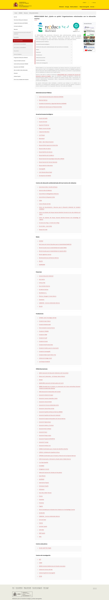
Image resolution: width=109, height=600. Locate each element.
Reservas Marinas (43, 100)
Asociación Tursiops (43, 442)
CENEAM (20, 13)
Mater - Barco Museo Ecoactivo (46, 142)
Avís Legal (45, 588)
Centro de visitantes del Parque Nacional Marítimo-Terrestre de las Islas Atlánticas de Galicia (59, 213)
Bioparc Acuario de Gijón (45, 128)
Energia (67, 7)
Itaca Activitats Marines (44, 286)
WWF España (42, 533)
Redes (37, 49)
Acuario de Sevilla (43, 118)
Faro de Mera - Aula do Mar (45, 226)
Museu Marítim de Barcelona (46, 165)
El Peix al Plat (42, 282)
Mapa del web (27, 588)
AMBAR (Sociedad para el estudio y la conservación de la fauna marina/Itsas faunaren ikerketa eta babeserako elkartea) (59, 387)
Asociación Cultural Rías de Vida (46, 408)
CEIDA (40, 200)
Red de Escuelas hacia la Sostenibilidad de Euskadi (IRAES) (53, 247)
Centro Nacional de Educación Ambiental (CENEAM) (51, 96)
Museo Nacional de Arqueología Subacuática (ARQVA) (51, 158)
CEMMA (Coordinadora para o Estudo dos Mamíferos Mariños (53, 449)
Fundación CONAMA (44, 331)
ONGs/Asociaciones (40, 57)
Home (15, 13)
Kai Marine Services (43, 289)
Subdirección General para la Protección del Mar (50, 107)
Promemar (41, 502)
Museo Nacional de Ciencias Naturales (48, 162)
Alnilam (41, 379)
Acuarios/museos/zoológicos (42, 44)
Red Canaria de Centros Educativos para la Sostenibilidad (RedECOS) (55, 244)
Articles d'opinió (17, 76)
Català (84, 2)
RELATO (41, 261)
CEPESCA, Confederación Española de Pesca (49, 452)
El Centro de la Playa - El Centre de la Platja (49, 222)
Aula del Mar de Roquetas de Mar (47, 197)
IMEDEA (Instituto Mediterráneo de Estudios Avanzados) (52, 566)
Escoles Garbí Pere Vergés (45, 548)
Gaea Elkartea (42, 476)
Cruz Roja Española (43, 462)
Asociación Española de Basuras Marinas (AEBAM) (50, 412)
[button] (78, 6)
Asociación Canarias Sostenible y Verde (48, 398)
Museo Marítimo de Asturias (45, 152)
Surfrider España (43, 526)
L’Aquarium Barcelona (44, 131)
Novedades (16, 37)
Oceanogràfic (42, 168)
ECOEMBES (41, 465)
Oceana (41, 496)
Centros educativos (40, 60)
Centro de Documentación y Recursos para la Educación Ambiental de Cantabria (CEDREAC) (59, 208)
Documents (16, 51)
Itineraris (16, 73)
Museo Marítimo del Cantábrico (46, 155)
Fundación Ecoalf (43, 338)
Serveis (92, 7)
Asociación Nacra (43, 432)
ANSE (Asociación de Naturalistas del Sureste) (50, 391)
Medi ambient (74, 7)
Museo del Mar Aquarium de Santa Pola (48, 145)
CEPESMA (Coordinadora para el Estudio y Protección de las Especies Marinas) (57, 455)
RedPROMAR (42, 264)
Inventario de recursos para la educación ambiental (22, 33)
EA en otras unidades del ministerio (21, 79)
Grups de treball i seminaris (19, 60)
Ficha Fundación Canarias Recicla (47, 328)
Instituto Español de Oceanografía (47, 573)
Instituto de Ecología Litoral (45, 358)
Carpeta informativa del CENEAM (21, 23)
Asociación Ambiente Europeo (46, 395)
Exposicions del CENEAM (19, 67)
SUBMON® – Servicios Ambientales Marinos (49, 303)
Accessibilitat (19, 588)
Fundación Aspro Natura (45, 321)
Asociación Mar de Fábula (45, 428)
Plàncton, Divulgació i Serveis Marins (47, 296)
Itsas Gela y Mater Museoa (45, 492)
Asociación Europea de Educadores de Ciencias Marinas (52, 418)
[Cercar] (93, 2)
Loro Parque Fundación (44, 361)
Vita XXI (40, 306)
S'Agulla (41, 506)
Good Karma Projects (44, 482)
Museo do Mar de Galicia (45, 148)
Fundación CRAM (43, 334)
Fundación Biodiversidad (45, 324)
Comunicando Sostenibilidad (20, 44)
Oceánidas (41, 499)
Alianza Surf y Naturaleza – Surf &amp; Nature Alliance (52, 376)
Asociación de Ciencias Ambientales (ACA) (49, 405)
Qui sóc (15, 16)
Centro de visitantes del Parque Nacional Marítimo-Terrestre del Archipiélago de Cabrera (59, 218)
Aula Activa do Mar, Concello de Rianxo (48, 187)
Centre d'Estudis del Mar (45, 204)
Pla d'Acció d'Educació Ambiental (20, 20)
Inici (13, 588)
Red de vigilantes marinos (45, 254)
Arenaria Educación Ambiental (46, 276)
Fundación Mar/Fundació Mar (46, 344)
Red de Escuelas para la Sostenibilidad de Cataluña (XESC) (52, 251)
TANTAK (41, 523)
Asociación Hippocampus (45, 422)
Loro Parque (42, 135)
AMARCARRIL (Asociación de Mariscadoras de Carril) (51, 383)
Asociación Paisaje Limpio (45, 435)
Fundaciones (39, 55)
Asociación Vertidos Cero (45, 445)
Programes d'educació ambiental (21, 57)
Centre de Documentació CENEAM (21, 63)
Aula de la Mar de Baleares (45, 190)
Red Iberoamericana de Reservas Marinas (49, 257)
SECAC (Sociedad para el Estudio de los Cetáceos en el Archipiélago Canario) (57, 509)
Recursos (26, 13)
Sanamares (41, 299)
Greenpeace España (43, 486)
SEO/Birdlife (42, 513)
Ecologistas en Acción (44, 469)
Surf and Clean (42, 519)
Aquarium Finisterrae (44, 125)
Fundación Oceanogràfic (44, 351)
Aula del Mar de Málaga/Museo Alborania (49, 193)
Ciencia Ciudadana (18, 54)
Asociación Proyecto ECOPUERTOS (47, 438)
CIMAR (40, 562)
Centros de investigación (42, 63)
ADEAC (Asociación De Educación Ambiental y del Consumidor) (53, 373)
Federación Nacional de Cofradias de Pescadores (50, 472)
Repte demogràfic (84, 7)
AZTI (40, 559)
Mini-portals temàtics (33, 13)
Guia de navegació (37, 588)
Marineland (41, 138)
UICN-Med (41, 529)
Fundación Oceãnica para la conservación (49, 348)
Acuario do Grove (43, 121)
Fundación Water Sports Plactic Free (47, 354)
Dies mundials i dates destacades (21, 70)
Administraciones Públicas (42, 41)
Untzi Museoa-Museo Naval (45, 172)
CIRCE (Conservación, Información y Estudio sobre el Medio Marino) (55, 459)
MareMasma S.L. (43, 293)
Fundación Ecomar (43, 341)
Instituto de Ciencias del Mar (46, 569)
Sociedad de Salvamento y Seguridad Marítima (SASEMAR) (52, 103)
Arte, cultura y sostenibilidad (20, 47)
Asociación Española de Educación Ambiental (49, 415)
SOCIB (40, 576)
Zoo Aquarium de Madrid (45, 175)
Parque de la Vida (43, 229)
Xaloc (40, 536)
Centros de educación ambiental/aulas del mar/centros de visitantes (52, 47)
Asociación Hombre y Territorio (46, 425)
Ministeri (61, 7)
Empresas (38, 52)
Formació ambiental (18, 26)
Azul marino (42, 279)
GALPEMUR (41, 479)
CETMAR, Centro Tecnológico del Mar (47, 317)
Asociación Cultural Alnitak (45, 401)
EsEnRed (41, 241)
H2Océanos (41, 489)
